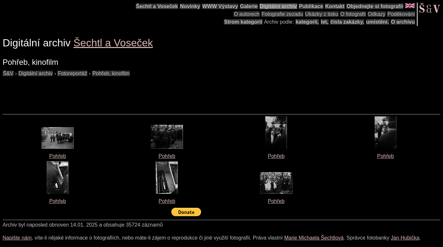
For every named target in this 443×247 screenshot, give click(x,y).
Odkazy (376, 14)
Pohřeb (57, 156)
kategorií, (307, 22)
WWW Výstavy (220, 6)
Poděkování (401, 14)
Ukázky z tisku (321, 14)
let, (324, 22)
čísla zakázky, (347, 22)
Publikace (311, 6)
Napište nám (17, 238)
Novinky (190, 6)
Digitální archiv (278, 6)
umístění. (377, 22)
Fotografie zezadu (282, 14)
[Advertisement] (120, 92)
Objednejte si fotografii (374, 6)
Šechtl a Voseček (157, 6)
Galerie (248, 6)
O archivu (403, 22)
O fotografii (353, 14)
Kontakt (335, 6)
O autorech (246, 14)
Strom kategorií (243, 22)
